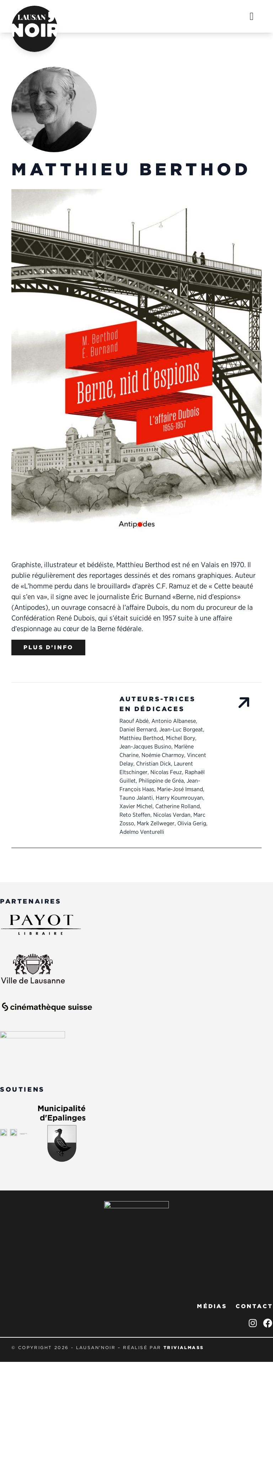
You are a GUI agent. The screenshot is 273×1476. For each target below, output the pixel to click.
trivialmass (184, 1347)
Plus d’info (48, 647)
